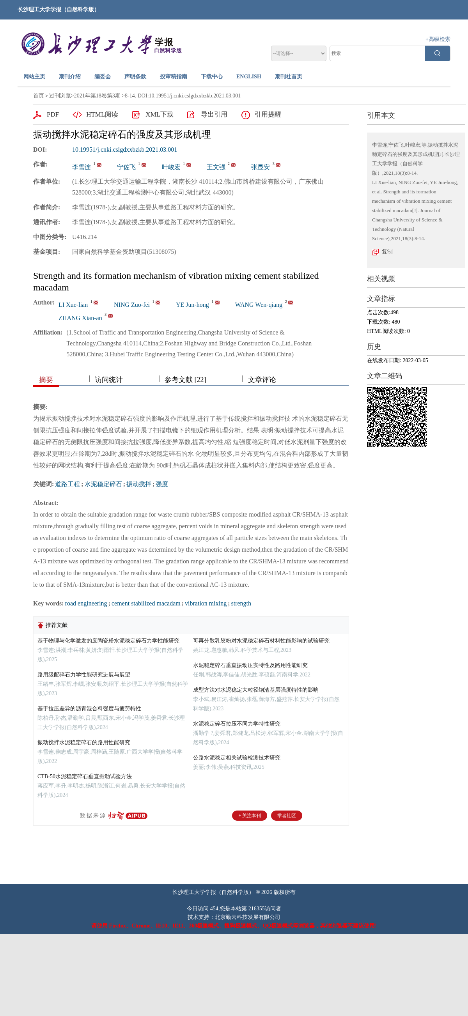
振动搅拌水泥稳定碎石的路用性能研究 (83, 742)
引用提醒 (268, 114)
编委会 (102, 77)
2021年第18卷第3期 (97, 96)
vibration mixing (206, 603)
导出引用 (214, 114)
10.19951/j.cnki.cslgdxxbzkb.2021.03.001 (124, 149)
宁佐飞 (126, 167)
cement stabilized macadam (146, 603)
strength (241, 603)
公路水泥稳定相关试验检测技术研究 (236, 758)
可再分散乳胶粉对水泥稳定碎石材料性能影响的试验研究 (261, 641)
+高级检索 (437, 39)
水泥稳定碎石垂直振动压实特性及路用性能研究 (250, 665)
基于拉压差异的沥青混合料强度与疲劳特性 (89, 709)
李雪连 (81, 167)
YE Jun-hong (192, 304)
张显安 (260, 167)
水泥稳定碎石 (103, 484)
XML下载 (159, 114)
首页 (38, 96)
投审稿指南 (173, 77)
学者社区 (286, 815)
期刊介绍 (70, 77)
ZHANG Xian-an (80, 318)
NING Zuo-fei (132, 304)
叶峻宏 (171, 167)
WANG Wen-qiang (259, 304)
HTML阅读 (102, 114)
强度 (162, 484)
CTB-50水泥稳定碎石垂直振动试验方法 (84, 776)
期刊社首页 (288, 77)
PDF (53, 114)
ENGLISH (248, 77)
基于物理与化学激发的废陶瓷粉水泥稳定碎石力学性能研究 (108, 641)
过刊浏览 (60, 96)
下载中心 (212, 77)
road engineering (86, 603)
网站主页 (34, 77)
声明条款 (135, 77)
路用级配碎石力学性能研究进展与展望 (83, 675)
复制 (387, 252)
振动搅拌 (138, 484)
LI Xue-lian (73, 304)
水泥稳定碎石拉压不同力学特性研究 (236, 724)
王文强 (216, 167)
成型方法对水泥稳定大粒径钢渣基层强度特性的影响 (256, 690)
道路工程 (67, 484)
